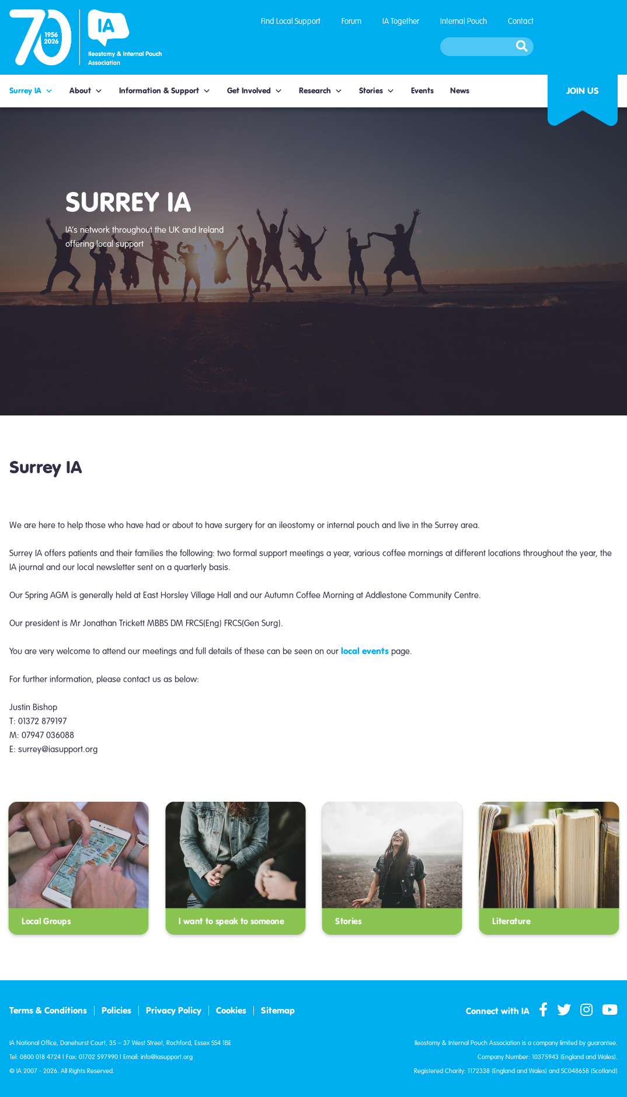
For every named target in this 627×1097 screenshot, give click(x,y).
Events (422, 91)
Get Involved (255, 91)
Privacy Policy (173, 1010)
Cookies (231, 1010)
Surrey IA (31, 91)
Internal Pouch (463, 21)
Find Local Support (291, 21)
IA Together (400, 21)
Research (321, 91)
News (459, 91)
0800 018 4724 (40, 1057)
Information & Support (165, 91)
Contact (521, 21)
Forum (351, 21)
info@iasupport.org (167, 1057)
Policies (116, 1010)
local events (365, 650)
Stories (377, 91)
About (86, 91)
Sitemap (278, 1010)
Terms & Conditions (48, 1010)
